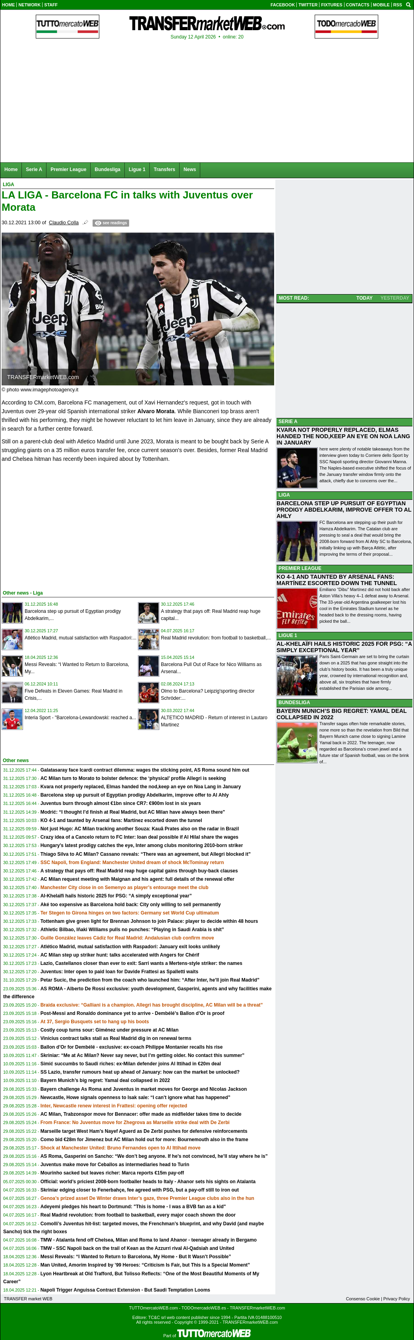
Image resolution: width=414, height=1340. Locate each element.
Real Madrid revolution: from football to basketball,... (216, 638)
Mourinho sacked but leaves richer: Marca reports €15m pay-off (112, 1173)
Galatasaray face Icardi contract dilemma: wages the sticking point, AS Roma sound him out (145, 770)
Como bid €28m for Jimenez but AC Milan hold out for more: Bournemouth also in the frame (144, 1139)
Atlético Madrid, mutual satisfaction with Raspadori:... (80, 638)
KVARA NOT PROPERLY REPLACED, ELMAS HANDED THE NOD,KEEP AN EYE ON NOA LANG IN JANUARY (343, 436)
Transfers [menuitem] (164, 169)
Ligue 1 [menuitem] (137, 169)
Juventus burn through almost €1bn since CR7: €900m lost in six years (121, 803)
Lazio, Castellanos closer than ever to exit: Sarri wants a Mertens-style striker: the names (141, 963)
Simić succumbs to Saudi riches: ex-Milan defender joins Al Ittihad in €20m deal (131, 1064)
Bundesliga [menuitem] (107, 169)
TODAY (364, 298)
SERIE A (288, 421)
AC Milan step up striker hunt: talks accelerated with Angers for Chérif (120, 955)
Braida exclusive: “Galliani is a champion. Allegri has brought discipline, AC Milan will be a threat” (152, 1005)
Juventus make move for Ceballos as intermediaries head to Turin (115, 1164)
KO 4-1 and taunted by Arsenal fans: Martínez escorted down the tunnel (121, 820)
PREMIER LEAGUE (300, 568)
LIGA (284, 495)
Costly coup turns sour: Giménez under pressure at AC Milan (110, 1030)
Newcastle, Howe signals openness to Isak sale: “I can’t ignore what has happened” (135, 1097)
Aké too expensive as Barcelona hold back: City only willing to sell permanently (131, 904)
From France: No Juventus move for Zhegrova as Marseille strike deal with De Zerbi (135, 1122)
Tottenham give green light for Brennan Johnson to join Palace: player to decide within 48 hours (149, 921)
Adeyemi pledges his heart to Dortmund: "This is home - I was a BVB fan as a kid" (133, 1206)
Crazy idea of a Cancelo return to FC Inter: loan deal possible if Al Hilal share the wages (139, 837)
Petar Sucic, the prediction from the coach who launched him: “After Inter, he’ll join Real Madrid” (150, 980)
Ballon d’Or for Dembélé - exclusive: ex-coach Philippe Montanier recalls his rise (132, 1047)
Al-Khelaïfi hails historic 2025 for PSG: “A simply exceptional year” (116, 896)
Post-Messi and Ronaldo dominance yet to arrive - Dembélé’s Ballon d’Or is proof (132, 1013)
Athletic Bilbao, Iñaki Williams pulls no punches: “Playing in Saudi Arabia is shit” (132, 929)
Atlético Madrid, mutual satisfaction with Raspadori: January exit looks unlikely (130, 946)
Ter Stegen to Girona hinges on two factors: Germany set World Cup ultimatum (130, 913)
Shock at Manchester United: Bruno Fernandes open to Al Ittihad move (121, 1148)
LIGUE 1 (288, 635)
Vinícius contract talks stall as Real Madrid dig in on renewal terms (116, 1038)
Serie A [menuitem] (34, 169)
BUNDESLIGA (294, 702)
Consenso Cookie (363, 1298)
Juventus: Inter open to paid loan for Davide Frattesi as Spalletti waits (119, 971)
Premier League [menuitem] (68, 169)
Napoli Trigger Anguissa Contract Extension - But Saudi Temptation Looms (125, 1290)
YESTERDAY (395, 298)
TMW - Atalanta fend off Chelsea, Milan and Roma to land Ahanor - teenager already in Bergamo (149, 1240)
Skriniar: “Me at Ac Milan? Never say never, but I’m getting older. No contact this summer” (143, 1055)
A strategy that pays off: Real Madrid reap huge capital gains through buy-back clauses (139, 871)
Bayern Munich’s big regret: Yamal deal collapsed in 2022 (105, 1080)
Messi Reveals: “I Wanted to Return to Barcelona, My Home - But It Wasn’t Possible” (136, 1256)
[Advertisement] (61, 524)
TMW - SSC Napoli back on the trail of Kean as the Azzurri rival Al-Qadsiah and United (137, 1248)
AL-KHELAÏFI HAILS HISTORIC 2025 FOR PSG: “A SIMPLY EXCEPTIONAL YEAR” (344, 647)
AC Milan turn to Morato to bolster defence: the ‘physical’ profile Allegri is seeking (133, 778)
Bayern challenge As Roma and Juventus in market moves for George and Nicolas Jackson (144, 1089)
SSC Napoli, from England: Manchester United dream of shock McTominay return (132, 862)
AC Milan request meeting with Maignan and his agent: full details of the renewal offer (137, 879)
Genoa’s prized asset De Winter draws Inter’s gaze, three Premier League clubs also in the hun (147, 1198)
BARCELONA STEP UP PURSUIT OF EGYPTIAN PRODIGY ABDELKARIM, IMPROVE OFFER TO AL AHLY (344, 509)
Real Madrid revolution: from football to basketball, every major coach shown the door (138, 1215)
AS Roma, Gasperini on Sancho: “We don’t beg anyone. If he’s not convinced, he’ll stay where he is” (154, 1156)
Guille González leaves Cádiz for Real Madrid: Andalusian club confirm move (127, 938)
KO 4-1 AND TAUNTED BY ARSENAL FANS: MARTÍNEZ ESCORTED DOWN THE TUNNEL (337, 580)
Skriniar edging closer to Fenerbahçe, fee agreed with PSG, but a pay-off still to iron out (140, 1190)
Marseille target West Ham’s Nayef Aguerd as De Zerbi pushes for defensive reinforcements (144, 1131)
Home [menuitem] (10, 169)
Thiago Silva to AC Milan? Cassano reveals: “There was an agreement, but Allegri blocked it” (146, 854)
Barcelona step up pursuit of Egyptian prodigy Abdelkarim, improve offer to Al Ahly (135, 795)
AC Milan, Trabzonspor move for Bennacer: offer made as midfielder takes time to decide (141, 1114)
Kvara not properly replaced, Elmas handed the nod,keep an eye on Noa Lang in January (141, 786)
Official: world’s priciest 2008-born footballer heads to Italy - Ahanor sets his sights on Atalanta (148, 1181)
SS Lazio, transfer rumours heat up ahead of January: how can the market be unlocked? (140, 1072)
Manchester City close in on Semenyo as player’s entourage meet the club (125, 887)
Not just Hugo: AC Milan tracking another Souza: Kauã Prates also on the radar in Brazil (140, 829)
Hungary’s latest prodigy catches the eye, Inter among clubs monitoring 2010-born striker (142, 845)
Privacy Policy (396, 1298)
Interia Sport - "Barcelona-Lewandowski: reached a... (80, 717)
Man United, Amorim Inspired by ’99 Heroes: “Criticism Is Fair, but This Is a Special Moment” (145, 1265)
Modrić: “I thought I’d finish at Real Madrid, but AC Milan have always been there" (133, 812)
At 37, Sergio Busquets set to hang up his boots (95, 1021)
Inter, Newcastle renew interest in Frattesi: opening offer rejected (114, 1106)
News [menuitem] (190, 169)
